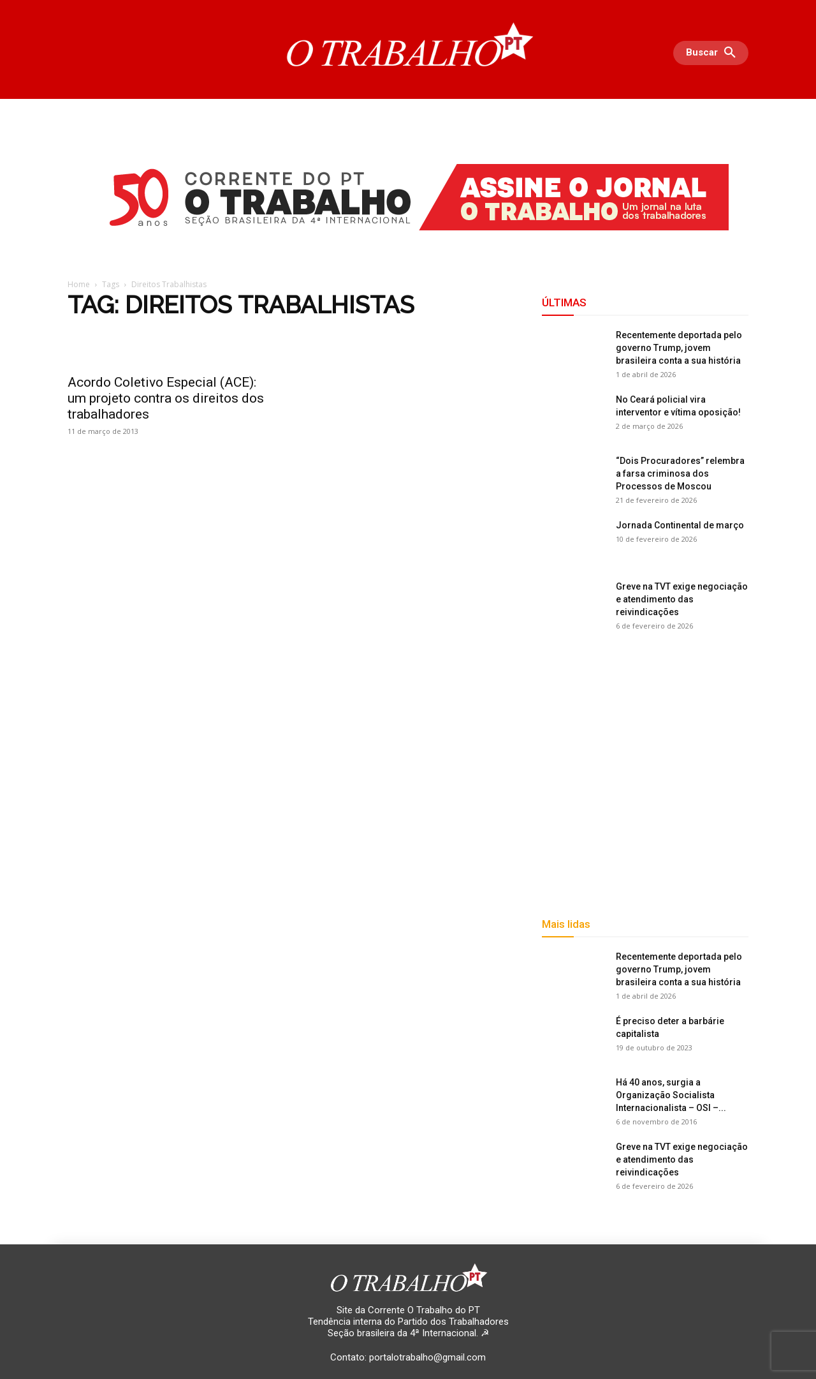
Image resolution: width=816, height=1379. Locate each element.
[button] (714, 53)
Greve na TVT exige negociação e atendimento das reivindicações (682, 599)
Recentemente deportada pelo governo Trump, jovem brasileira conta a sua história (679, 348)
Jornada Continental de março (680, 525)
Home (79, 284)
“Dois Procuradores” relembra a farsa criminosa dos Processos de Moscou (680, 473)
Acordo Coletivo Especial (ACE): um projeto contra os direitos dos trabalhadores (166, 398)
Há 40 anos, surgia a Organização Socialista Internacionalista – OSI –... (671, 1095)
